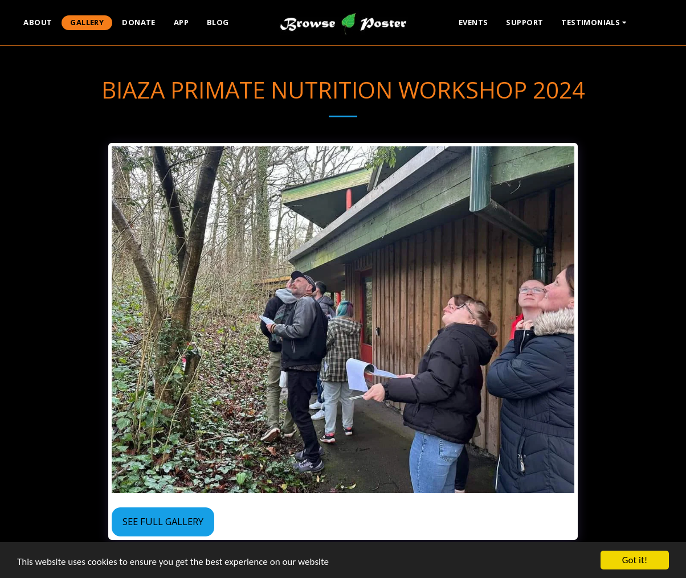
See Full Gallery (162, 521)
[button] (595, 22)
